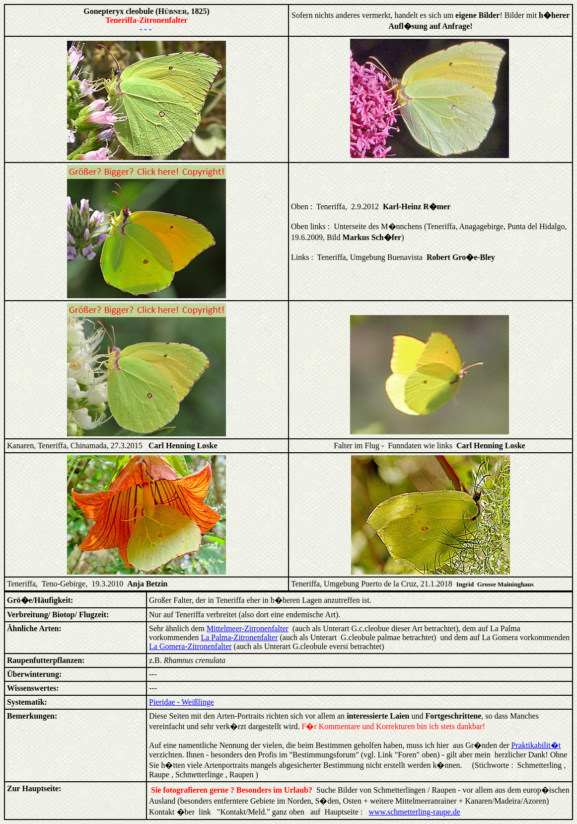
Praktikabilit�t (536, 745)
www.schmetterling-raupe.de (414, 812)
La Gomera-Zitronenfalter (190, 646)
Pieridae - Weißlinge (181, 702)
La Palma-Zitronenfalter (239, 637)
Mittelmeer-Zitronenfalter (247, 628)
